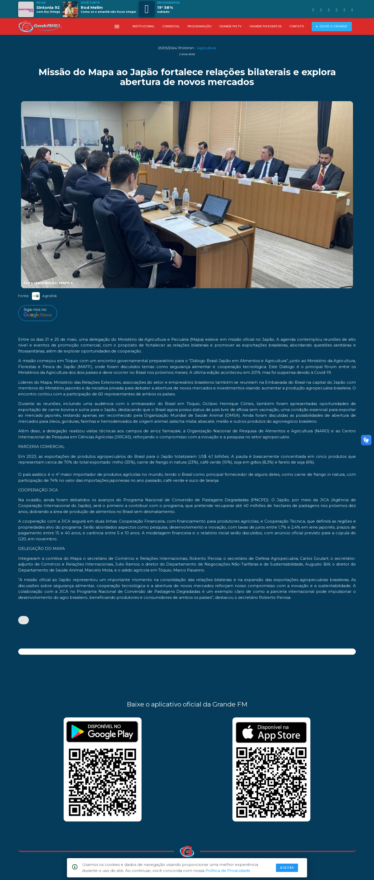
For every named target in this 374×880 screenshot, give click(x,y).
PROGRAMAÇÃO (199, 26)
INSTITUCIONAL (143, 26)
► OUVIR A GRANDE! (332, 26)
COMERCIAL (171, 26)
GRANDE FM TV (230, 26)
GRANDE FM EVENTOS (265, 26)
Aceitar (287, 868)
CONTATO (296, 26)
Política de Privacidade (227, 870)
